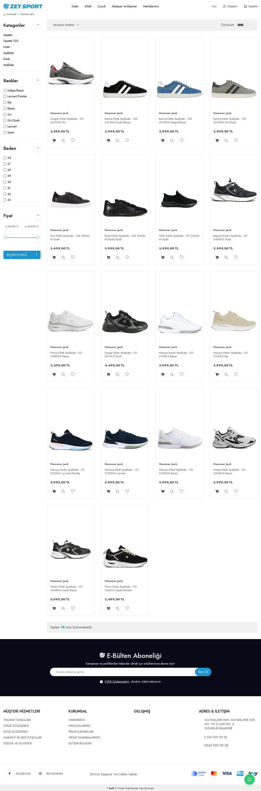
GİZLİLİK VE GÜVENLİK (17, 743)
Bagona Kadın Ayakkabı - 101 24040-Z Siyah (230, 237)
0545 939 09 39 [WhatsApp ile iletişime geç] (216, 745)
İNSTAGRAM (48, 774)
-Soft (110, 788)
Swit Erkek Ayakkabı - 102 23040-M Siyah (70, 237)
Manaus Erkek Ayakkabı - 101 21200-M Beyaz (176, 471)
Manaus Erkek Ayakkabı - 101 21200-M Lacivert (122, 471)
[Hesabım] (230, 6)
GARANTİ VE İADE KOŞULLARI (22, 737)
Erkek (88, 6)
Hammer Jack (59, 113)
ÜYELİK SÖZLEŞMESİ (16, 726)
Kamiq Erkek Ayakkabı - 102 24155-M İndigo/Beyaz (175, 120)
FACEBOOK (17, 774)
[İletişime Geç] (249, 779)
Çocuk (102, 6)
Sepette (7, 35)
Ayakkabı (8, 53)
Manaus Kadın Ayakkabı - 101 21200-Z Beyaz (176, 354)
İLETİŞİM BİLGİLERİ (80, 743)
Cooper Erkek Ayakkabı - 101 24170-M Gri (67, 120)
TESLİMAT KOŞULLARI (17, 720)
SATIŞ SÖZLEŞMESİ (15, 731)
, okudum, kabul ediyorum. (130, 682)
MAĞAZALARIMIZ (79, 726)
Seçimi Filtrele (22, 255)
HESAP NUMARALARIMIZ (84, 737)
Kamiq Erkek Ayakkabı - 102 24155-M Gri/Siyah (229, 120)
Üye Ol (203, 671)
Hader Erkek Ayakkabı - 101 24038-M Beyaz (229, 471)
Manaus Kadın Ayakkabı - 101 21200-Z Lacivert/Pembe (67, 471)
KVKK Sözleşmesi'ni (117, 681)
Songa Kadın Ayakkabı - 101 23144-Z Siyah (121, 354)
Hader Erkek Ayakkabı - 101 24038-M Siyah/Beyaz (66, 588)
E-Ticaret (119, 788)
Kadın (75, 6)
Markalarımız (151, 6)
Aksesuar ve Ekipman (124, 6)
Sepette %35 (10, 41)
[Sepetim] (251, 6)
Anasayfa (9, 14)
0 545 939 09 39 (215, 737)
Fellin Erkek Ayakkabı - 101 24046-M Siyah (179, 237)
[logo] (32, 6)
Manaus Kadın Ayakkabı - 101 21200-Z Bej (230, 354)
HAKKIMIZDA (77, 720)
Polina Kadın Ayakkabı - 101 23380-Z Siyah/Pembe (121, 588)
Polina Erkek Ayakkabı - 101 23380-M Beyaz (66, 354)
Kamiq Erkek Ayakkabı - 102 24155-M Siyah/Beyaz (121, 120)
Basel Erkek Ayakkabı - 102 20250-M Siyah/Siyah (125, 237)
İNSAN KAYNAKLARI (81, 731)
